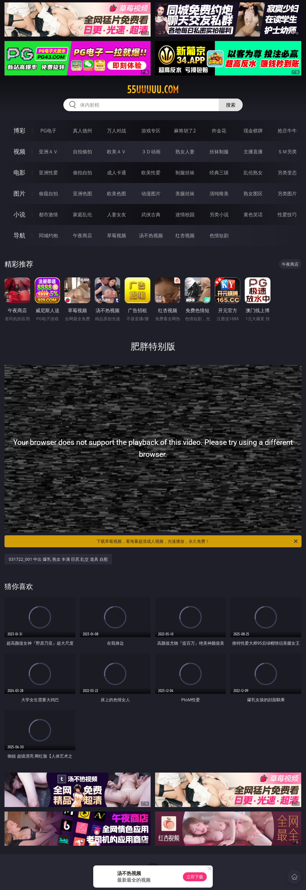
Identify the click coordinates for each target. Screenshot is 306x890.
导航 (19, 235)
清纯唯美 (219, 193)
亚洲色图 (82, 193)
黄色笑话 (253, 214)
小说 (19, 214)
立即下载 (194, 877)
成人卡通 (116, 172)
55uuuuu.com (153, 90)
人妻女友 (116, 214)
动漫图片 (150, 193)
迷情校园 (185, 214)
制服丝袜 (185, 172)
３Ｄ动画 (150, 151)
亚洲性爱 (48, 172)
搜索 (230, 105)
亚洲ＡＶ (48, 151)
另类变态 (287, 172)
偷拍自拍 (82, 172)
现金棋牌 (253, 130)
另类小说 (219, 214)
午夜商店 (82, 235)
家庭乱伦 (82, 214)
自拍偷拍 (82, 151)
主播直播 (253, 151)
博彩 (19, 130)
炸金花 (219, 130)
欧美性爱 (150, 172)
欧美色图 (116, 193)
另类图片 (287, 193)
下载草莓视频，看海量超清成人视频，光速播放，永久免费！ (198, 541)
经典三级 (219, 172)
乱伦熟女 (253, 172)
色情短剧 (219, 235)
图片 (19, 193)
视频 (19, 151)
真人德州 (82, 130)
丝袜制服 (219, 151)
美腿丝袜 (185, 193)
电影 (19, 172)
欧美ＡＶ (116, 151)
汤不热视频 (151, 235)
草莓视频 (116, 235)
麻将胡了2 (185, 130)
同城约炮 (48, 235)
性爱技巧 (287, 214)
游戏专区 (150, 130)
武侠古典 (150, 214)
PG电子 (48, 130)
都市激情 (48, 214)
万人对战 (116, 130)
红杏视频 (185, 235)
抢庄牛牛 (287, 130)
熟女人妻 (185, 151)
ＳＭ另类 (287, 151)
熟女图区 (253, 193)
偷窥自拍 (48, 193)
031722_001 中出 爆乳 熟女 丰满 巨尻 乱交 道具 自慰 (58, 559)
